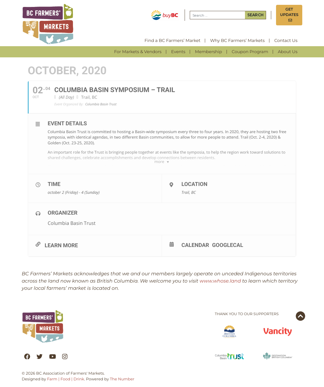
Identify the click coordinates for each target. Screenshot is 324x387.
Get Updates (289, 15)
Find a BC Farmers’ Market (172, 40)
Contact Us (285, 40)
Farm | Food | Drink (65, 379)
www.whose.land (220, 281)
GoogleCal (227, 245)
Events (178, 51)
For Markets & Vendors (137, 51)
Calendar (195, 245)
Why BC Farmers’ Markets (237, 40)
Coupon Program (250, 51)
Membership (208, 51)
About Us (287, 51)
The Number (122, 379)
